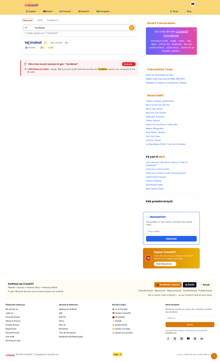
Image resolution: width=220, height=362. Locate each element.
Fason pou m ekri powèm (157, 169)
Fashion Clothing (153, 181)
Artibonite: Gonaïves (155, 116)
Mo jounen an (12, 309)
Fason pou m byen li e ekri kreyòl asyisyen (166, 173)
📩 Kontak (205, 285)
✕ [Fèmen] (195, 30)
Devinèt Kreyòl (190, 290)
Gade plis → (128, 64)
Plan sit (62, 325)
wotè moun (173, 47)
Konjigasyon (53, 20)
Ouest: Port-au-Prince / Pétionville (161, 124)
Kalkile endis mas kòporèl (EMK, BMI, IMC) (165, 79)
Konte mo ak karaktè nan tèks (159, 75)
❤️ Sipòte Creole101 (121, 313)
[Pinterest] (195, 338)
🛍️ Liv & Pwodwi (119, 309)
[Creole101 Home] (31, 3)
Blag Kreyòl (160, 290)
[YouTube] (188, 338)
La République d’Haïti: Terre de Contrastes (166, 144)
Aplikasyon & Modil (67, 309)
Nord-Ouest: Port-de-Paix (158, 105)
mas (189, 40)
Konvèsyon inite (13, 340)
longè (173, 40)
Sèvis (61, 321)
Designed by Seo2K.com (46, 354)
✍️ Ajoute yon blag (121, 329)
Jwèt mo (9, 313)
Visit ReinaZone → (165, 264)
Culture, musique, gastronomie (160, 101)
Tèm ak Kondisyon (67, 332)
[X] (174, 338)
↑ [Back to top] (214, 356)
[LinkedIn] (201, 338)
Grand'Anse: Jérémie (155, 132)
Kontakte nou (171, 333)
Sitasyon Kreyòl (174, 290)
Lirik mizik (10, 336)
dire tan (188, 44)
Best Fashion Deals (154, 188)
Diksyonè (27, 20)
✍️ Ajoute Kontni (119, 325)
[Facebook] (168, 338)
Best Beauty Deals (154, 185)
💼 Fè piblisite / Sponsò (168, 284)
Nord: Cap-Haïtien (154, 109)
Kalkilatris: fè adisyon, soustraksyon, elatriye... (167, 83)
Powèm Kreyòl (205, 290)
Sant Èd (62, 317)
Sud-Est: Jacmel (153, 140)
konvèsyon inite (159, 40)
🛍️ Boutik (189, 284)
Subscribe (171, 238)
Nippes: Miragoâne (154, 128)
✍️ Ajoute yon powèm (122, 332)
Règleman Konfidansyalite (71, 336)
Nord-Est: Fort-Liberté (156, 113)
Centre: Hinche (153, 120)
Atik (60, 313)
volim (181, 40)
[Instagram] (181, 338)
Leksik (40, 20)
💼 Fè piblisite (118, 317)
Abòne (190, 324)
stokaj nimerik (156, 47)
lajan (153, 44)
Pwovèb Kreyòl (146, 290)
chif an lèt (164, 44)
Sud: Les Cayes (153, 136)
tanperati (176, 44)
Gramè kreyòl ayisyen (156, 177)
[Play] (66, 43)
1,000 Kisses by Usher (38, 69)
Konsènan (63, 329)
